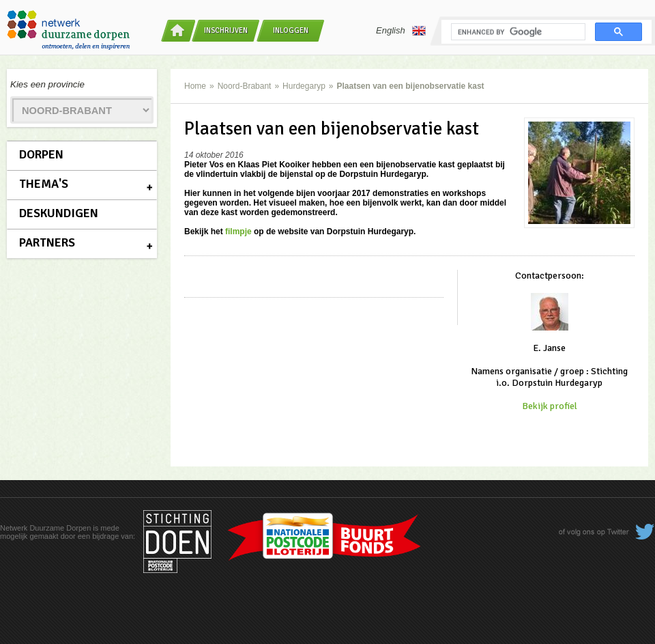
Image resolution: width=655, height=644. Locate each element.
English (401, 30)
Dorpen (41, 154)
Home (195, 86)
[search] (517, 32)
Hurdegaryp (303, 86)
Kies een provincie (47, 84)
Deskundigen (58, 213)
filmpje (238, 231)
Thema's (43, 183)
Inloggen (290, 30)
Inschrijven (226, 30)
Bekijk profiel (549, 406)
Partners (47, 242)
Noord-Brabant (245, 86)
